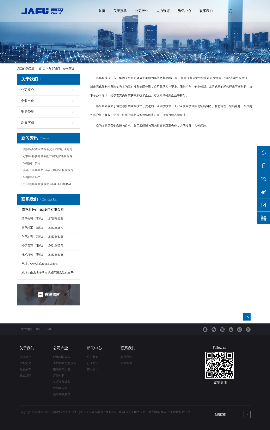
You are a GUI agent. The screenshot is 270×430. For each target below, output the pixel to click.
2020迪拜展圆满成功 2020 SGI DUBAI (47, 184)
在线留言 (126, 363)
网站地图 (26, 329)
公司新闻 (92, 356)
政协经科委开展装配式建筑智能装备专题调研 (50, 156)
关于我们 (54, 68)
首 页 (42, 68)
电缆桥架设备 (61, 369)
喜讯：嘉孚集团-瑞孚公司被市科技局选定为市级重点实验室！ (50, 170)
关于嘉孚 (120, 11)
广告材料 (59, 375)
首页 (102, 11)
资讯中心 (184, 11)
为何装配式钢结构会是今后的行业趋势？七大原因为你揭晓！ (50, 149)
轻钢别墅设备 (61, 356)
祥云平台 (166, 412)
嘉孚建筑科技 (61, 394)
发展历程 (27, 123)
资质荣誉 (27, 112)
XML (48, 329)
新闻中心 (94, 348)
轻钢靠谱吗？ (32, 177)
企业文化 (27, 101)
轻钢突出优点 (32, 163)
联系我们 (206, 11)
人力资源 (163, 11)
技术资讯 (92, 369)
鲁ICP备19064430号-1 (119, 412)
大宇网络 (154, 412)
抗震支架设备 (61, 381)
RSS (38, 329)
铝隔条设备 (60, 388)
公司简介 (27, 90)
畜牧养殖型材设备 (64, 363)
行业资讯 (92, 363)
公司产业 (141, 11)
